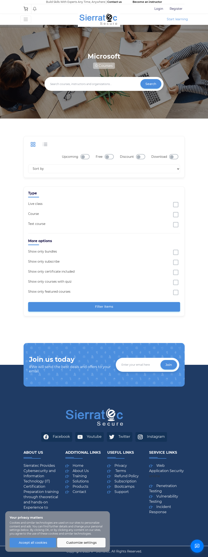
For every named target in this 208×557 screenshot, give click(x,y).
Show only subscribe (44, 261)
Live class (35, 204)
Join (168, 365)
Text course (36, 224)
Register (176, 9)
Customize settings (81, 543)
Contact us (114, 1)
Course (33, 214)
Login (158, 9)
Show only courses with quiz (50, 282)
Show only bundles (42, 251)
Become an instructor (147, 1)
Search (150, 84)
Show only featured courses (49, 292)
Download (159, 157)
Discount (127, 157)
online (154, 476)
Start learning (177, 19)
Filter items (104, 307)
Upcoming (70, 157)
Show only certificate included (51, 271)
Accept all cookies (33, 543)
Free (99, 157)
